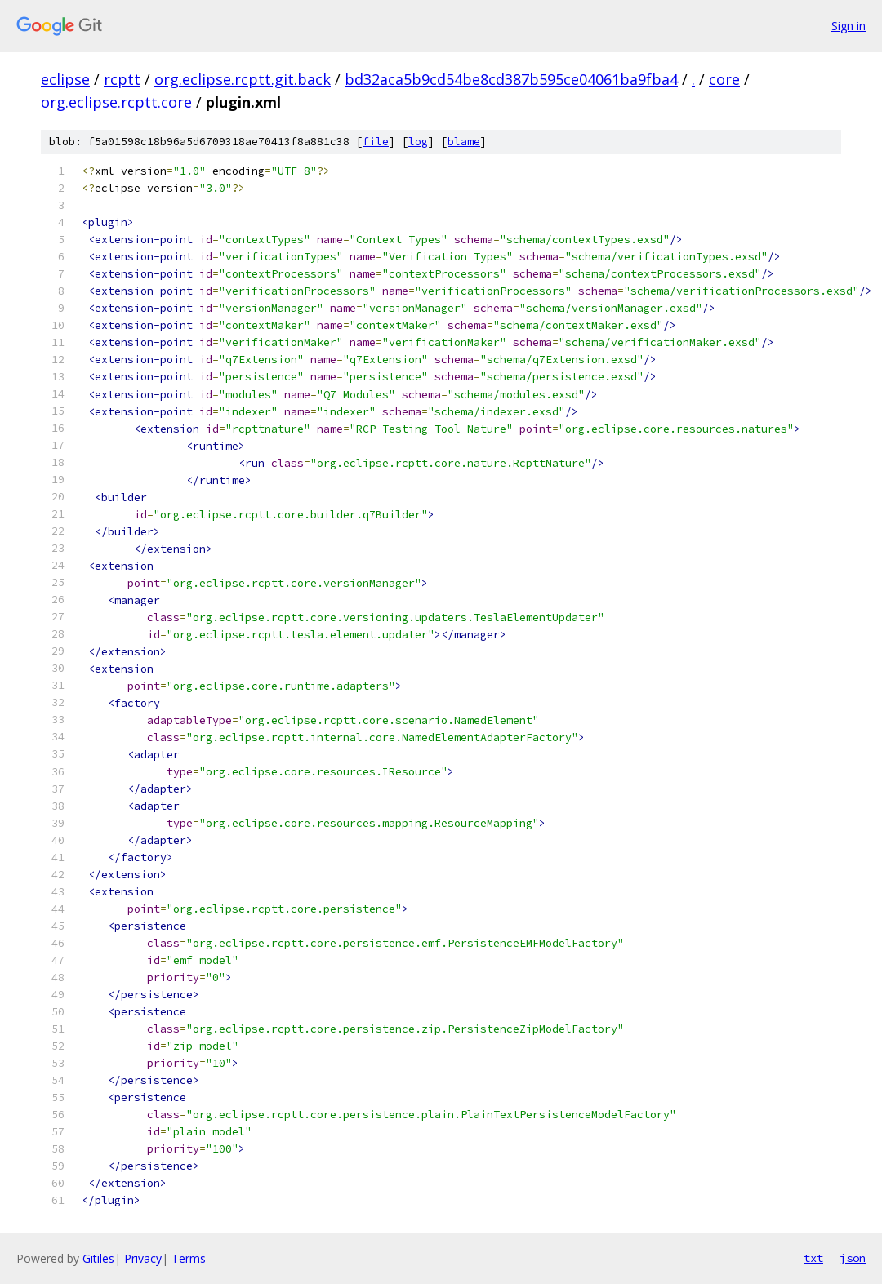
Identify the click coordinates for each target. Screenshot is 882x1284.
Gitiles (98, 1258)
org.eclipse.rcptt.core (116, 102)
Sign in (848, 25)
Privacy (143, 1258)
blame (464, 142)
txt (813, 1258)
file (376, 142)
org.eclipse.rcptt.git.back (242, 79)
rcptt (122, 79)
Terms (189, 1258)
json (853, 1258)
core (724, 79)
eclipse (65, 79)
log (418, 142)
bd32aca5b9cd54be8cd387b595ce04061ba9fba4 (511, 79)
